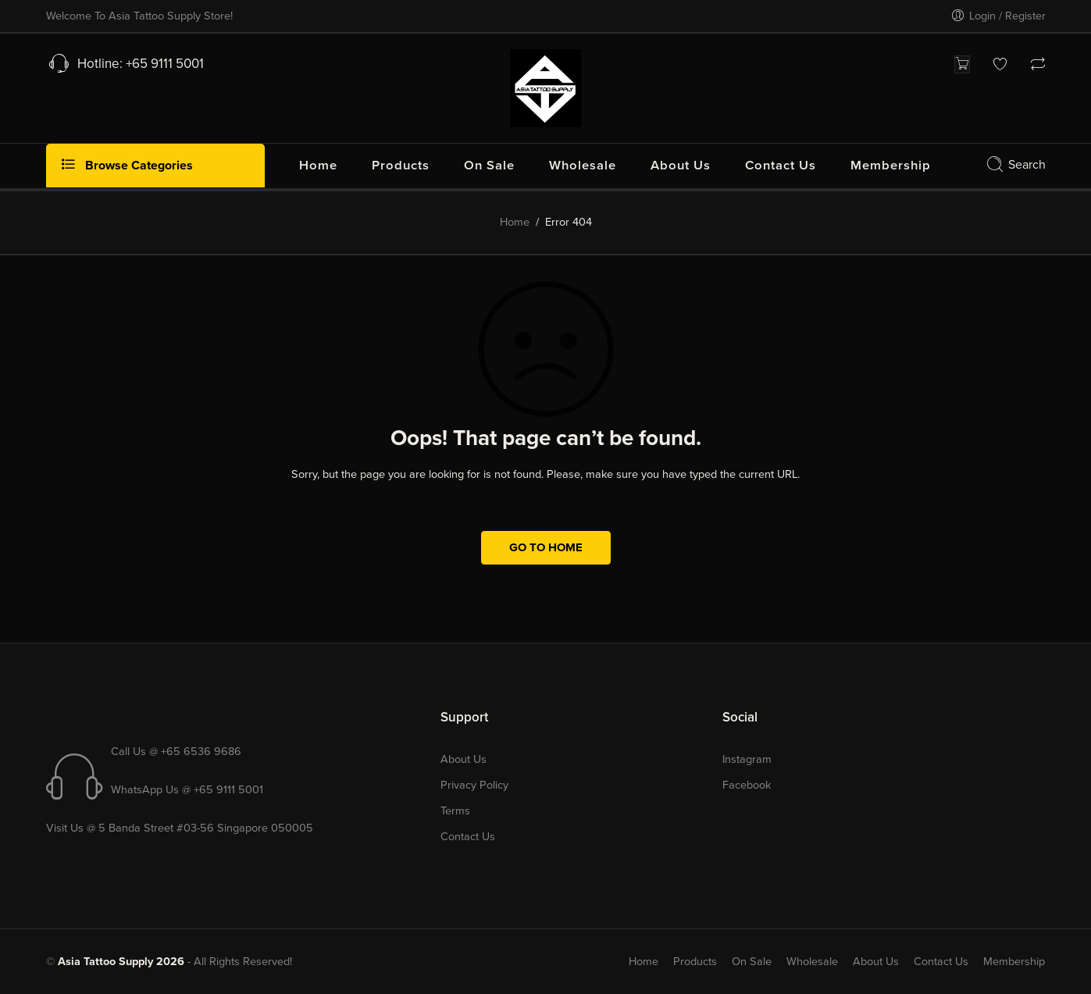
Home (514, 222)
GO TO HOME (546, 547)
